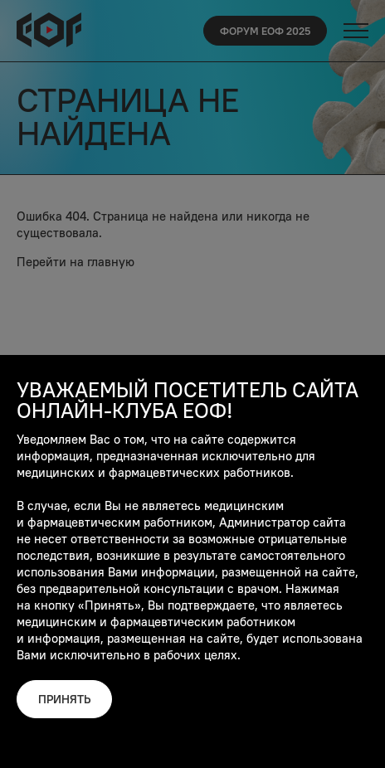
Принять (64, 699)
